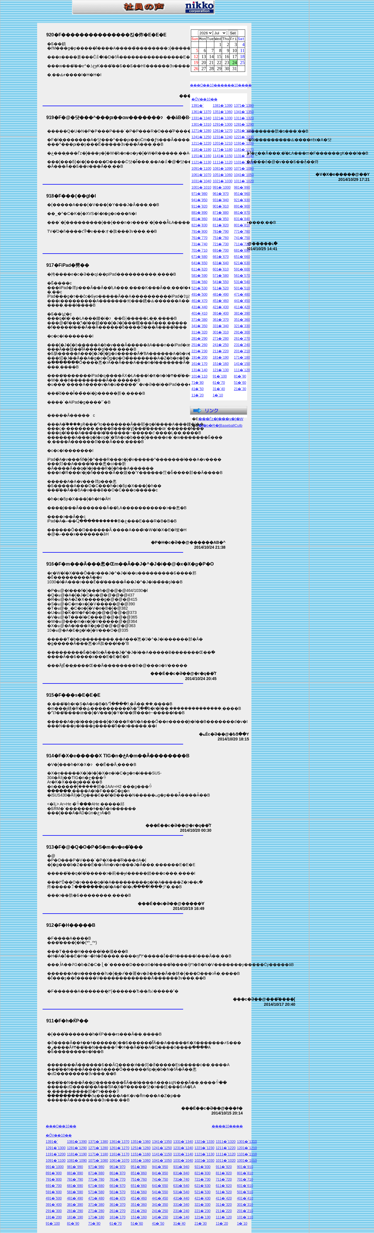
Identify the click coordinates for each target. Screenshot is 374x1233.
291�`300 (242, 333)
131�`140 (199, 371)
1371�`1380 (244, 106)
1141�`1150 (222, 157)
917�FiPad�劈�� (67, 265)
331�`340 (221, 327)
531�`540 (242, 283)
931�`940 (221, 201)
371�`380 (199, 321)
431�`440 (199, 308)
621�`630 (242, 264)
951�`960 (242, 195)
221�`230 (199, 352)
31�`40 (219, 390)
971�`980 (199, 195)
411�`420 (242, 308)
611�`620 (199, 270)
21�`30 (240, 390)
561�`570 (242, 276)
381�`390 (242, 314)
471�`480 (242, 295)
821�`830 (199, 226)
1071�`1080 (244, 169)
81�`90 (240, 377)
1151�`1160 (201, 157)
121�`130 (221, 371)
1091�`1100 (201, 169)
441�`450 (242, 302)
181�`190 (221, 358)
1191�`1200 (244, 144)
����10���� (236, 86)
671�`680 (199, 258)
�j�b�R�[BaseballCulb (220, 426)
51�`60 (240, 384)
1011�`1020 (244, 182)
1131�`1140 (244, 157)
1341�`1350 (244, 113)
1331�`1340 (201, 119)
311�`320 (199, 333)
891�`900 (242, 207)
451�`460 (221, 302)
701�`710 (199, 251)
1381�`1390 (222, 106)
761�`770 (199, 239)
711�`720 (242, 245)
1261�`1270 (222, 132)
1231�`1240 (222, 138)
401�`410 (199, 314)
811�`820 (221, 226)
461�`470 (199, 302)
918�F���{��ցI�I (71, 195)
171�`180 (242, 358)
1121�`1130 (201, 163)
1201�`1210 (222, 144)
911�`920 (199, 207)
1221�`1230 (244, 138)
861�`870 (242, 214)
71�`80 (197, 384)
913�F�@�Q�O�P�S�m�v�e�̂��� (94, 847)
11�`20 (197, 396)
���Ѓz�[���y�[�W (220, 420)
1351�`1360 (222, 113)
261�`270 (242, 339)
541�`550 (221, 283)
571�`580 (221, 276)
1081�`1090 (222, 169)
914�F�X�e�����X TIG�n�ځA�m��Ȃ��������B (117, 755)
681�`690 (242, 251)
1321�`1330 (222, 119)
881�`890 (199, 214)
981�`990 (242, 188)
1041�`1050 (244, 176)
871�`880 (221, 214)
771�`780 (242, 232)
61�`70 (219, 384)
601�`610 (221, 270)
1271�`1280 (201, 132)
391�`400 (221, 314)
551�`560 (199, 283)
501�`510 (242, 289)
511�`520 (221, 289)
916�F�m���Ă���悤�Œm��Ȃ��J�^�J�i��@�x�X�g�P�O (130, 564)
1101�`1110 (244, 163)
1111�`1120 (222, 163)
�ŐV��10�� (204, 100)
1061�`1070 (201, 176)
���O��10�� (205, 86)
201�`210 (242, 352)
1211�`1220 (201, 144)
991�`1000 (222, 188)
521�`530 (199, 289)
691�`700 (221, 251)
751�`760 (221, 239)
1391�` (197, 106)
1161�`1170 (244, 151)
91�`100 (220, 377)
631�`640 (221, 264)
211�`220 (221, 352)
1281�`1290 (244, 125)
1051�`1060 (222, 176)
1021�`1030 (222, 182)
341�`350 (199, 327)
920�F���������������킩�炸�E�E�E (106, 34)
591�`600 (242, 270)
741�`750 (242, 239)
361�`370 (221, 321)
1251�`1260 (244, 132)
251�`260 (199, 346)
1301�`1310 (201, 125)
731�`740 (199, 245)
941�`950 (199, 201)
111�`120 (242, 371)
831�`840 (242, 220)
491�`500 (199, 295)
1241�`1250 (201, 138)
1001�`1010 (201, 188)
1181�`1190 (201, 151)
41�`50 (197, 390)
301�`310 (221, 333)
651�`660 (242, 258)
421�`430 (221, 308)
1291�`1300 (222, 125)
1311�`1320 (244, 119)
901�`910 (221, 207)
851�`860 (199, 220)
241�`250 (221, 346)
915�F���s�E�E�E (73, 695)
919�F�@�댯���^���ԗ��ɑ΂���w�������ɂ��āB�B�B (121, 117)
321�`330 (242, 327)
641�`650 (199, 264)
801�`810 (242, 226)
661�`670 (221, 258)
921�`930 (242, 201)
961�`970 (221, 195)
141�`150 (242, 365)
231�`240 (242, 346)
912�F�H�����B (70, 925)
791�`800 (199, 232)
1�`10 (218, 396)
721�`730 (221, 245)
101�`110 (199, 377)
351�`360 (242, 321)
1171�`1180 (222, 151)
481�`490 (221, 295)
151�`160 (221, 365)
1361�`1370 (201, 113)
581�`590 (199, 276)
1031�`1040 (201, 182)
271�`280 (221, 339)
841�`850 (221, 220)
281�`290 (199, 339)
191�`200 (199, 358)
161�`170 (199, 365)
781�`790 (221, 232)
